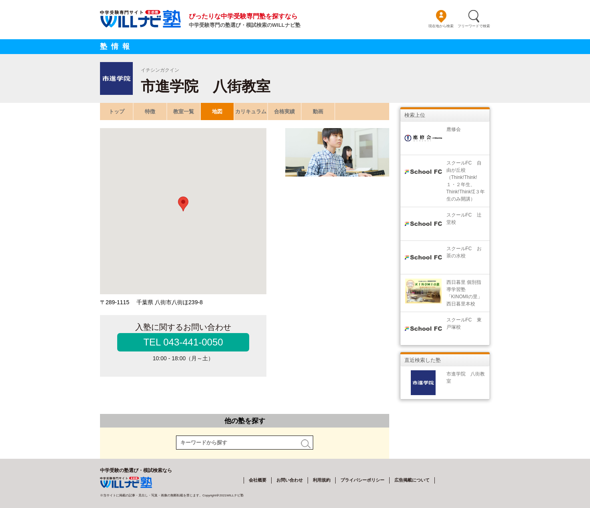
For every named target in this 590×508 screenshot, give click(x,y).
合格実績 (284, 111)
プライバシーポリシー (362, 480)
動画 (318, 111)
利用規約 (321, 480)
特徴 (150, 111)
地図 (217, 111)
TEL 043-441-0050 (183, 342)
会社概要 (257, 480)
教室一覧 (183, 111)
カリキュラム (250, 111)
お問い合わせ (289, 480)
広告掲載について (412, 480)
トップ (116, 111)
